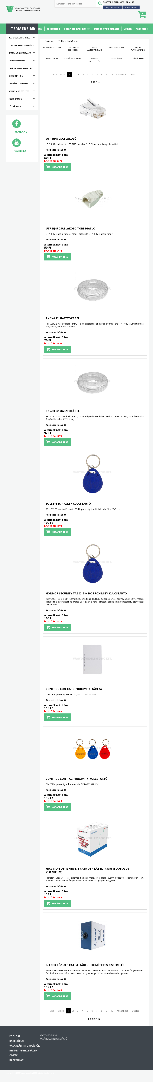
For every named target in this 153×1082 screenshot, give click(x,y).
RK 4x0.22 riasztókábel (63, 411)
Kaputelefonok (17, 60)
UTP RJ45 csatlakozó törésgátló (70, 228)
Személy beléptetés (19, 91)
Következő (121, 74)
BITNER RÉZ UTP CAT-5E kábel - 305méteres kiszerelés (85, 965)
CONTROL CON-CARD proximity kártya (74, 689)
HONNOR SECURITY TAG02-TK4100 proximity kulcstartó (86, 593)
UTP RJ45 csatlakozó (61, 138)
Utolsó (133, 74)
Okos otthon (16, 76)
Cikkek (127, 28)
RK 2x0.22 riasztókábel (63, 318)
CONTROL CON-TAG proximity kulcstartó (76, 779)
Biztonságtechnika (19, 37)
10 (111, 74)
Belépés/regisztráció (106, 28)
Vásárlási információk (77, 28)
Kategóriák (53, 28)
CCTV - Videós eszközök (21, 45)
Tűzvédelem (15, 106)
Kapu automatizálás (20, 53)
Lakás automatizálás (20, 68)
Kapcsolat (142, 28)
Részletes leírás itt (56, 149)
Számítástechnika (18, 83)
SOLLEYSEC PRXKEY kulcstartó (68, 503)
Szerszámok (15, 98)
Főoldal (38, 28)
